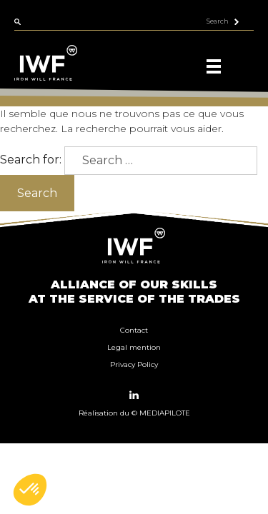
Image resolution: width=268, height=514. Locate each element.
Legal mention (134, 347)
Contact (134, 330)
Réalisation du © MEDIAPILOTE (134, 413)
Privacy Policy (134, 364)
